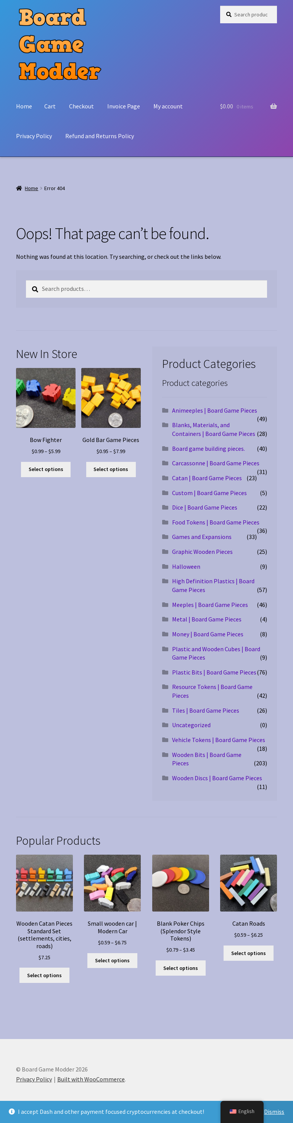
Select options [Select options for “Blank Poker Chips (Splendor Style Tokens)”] (180, 968)
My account (168, 106)
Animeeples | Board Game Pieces (214, 410)
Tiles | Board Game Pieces (205, 710)
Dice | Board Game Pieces (204, 507)
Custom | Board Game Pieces (209, 493)
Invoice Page (123, 106)
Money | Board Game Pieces (207, 634)
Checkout (81, 106)
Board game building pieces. (208, 448)
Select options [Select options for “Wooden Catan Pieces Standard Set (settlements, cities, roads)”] (44, 975)
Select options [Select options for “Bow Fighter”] (46, 469)
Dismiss (274, 1111)
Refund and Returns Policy (99, 136)
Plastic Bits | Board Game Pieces (214, 672)
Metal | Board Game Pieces (206, 619)
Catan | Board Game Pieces (207, 478)
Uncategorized (191, 725)
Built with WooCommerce (91, 1079)
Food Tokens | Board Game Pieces (215, 522)
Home (24, 106)
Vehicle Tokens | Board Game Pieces (218, 740)
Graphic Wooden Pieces (202, 551)
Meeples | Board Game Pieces (210, 604)
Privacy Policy (34, 136)
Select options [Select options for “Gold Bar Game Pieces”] (110, 469)
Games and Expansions (202, 537)
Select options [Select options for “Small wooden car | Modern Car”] (112, 960)
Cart (50, 106)
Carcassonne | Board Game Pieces (215, 463)
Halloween (186, 566)
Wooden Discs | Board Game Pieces (217, 778)
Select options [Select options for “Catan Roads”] (248, 953)
